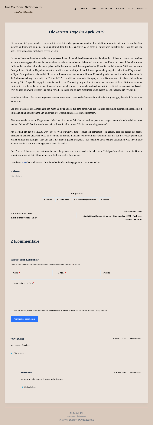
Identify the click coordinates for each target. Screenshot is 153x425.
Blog (94, 9)
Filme (130, 9)
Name (16, 273)
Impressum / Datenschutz (76, 416)
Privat (142, 9)
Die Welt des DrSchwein (23, 7)
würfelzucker (17, 338)
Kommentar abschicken (24, 319)
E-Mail (62, 273)
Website (106, 273)
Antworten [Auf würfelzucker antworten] (135, 339)
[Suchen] (75, 9)
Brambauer (107, 9)
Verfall (105, 200)
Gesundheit (63, 200)
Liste (24, 162)
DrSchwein (26, 372)
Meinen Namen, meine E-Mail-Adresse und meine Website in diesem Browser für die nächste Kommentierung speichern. (61, 310)
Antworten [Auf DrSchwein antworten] (135, 373)
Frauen (48, 200)
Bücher (120, 9)
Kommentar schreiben (23, 283)
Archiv (84, 9)
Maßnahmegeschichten (85, 200)
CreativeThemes (86, 420)
